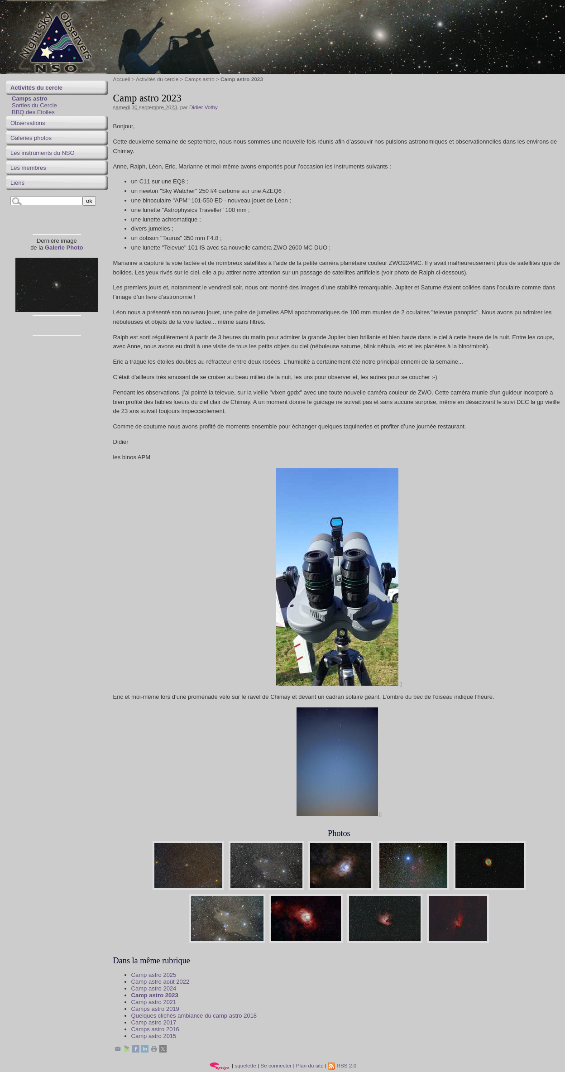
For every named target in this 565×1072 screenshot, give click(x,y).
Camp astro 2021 (154, 1002)
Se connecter (276, 1065)
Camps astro (200, 79)
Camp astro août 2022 (160, 981)
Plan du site (310, 1065)
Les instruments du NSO (42, 152)
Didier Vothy (203, 107)
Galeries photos (31, 138)
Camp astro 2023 (154, 995)
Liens (17, 182)
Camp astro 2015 (154, 1036)
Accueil (121, 79)
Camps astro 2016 (155, 1029)
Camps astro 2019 (155, 1008)
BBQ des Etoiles (33, 112)
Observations (27, 123)
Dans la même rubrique (151, 960)
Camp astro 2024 (154, 988)
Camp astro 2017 (154, 1022)
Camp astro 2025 (154, 974)
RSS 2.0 (342, 1065)
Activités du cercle (157, 79)
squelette (245, 1065)
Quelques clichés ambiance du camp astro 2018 (194, 1015)
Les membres (28, 167)
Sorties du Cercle (34, 105)
